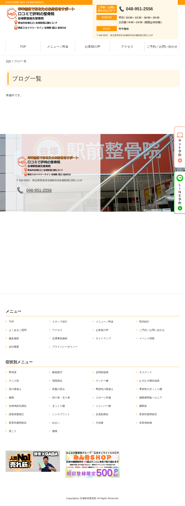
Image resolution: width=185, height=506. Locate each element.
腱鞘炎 (143, 405)
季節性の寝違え (104, 389)
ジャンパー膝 (103, 405)
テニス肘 (14, 380)
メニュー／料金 (57, 46)
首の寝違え (15, 389)
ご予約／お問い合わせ (162, 46)
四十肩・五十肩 (61, 397)
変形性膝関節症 (18, 422)
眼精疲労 (57, 372)
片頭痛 (99, 422)
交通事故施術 (59, 338)
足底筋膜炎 (102, 414)
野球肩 (12, 372)
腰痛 (54, 431)
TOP (23, 46)
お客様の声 (92, 46)
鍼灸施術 (14, 338)
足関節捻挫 (102, 372)
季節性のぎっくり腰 (150, 389)
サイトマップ (103, 338)
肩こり (12, 431)
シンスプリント (61, 414)
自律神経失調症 (18, 405)
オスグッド (145, 372)
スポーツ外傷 (103, 397)
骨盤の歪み (58, 389)
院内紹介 (144, 321)
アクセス (127, 46)
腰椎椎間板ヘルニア (150, 397)
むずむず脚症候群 (149, 380)
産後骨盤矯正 (16, 414)
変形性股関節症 (148, 414)
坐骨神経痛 (145, 422)
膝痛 (11, 397)
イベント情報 (146, 338)
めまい (56, 422)
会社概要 (14, 346)
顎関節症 (57, 380)
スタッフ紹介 (59, 321)
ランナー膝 (102, 380)
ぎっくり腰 (58, 405)
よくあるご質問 (18, 330)
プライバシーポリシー (65, 346)
